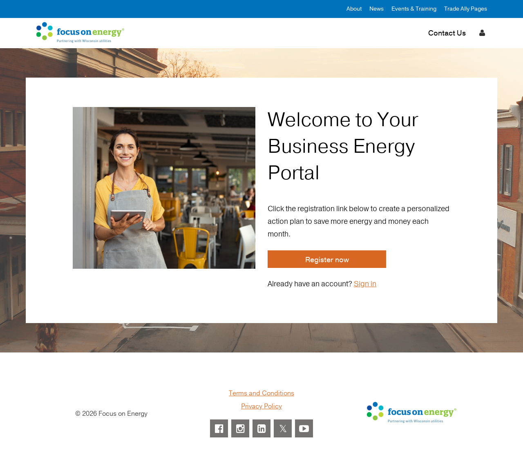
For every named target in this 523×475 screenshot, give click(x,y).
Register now (327, 260)
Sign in (365, 284)
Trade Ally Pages (465, 9)
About (354, 9)
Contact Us (447, 33)
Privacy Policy (261, 406)
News (376, 9)
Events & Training (413, 9)
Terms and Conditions (261, 393)
